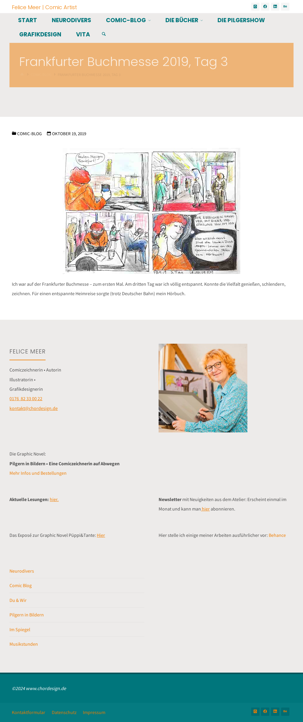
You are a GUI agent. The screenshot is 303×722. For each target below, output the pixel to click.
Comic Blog (20, 585)
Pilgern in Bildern (26, 615)
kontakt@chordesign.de (33, 408)
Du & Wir (18, 600)
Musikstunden (23, 644)
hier (205, 509)
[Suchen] (104, 34)
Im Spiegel (19, 629)
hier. (54, 499)
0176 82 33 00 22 (25, 398)
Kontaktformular (28, 712)
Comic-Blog (29, 133)
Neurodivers (21, 571)
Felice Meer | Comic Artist (44, 7)
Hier (101, 535)
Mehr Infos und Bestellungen (38, 473)
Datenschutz (64, 712)
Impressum (94, 712)
